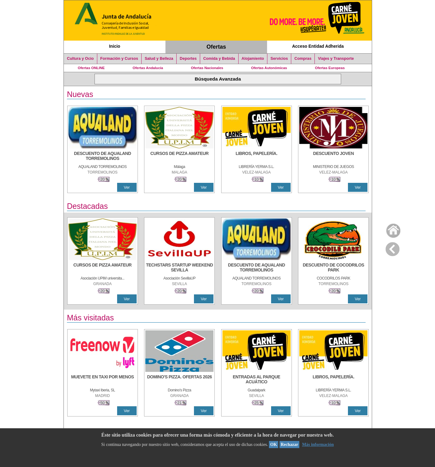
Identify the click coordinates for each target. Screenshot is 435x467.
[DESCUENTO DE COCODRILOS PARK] (333, 268)
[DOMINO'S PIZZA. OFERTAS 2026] (179, 380)
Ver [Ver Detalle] (127, 187)
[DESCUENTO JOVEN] (333, 156)
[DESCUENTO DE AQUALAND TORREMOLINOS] (102, 156)
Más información (318, 444)
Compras (302, 58)
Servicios (279, 58)
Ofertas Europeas (330, 68)
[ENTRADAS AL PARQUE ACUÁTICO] (256, 380)
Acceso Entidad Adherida (318, 46)
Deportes (188, 58)
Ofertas (216, 47)
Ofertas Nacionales (207, 68)
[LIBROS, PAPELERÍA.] (256, 156)
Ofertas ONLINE (91, 68)
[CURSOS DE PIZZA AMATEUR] (179, 156)
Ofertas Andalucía (148, 68)
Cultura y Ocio (80, 58)
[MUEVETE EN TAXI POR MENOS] (102, 380)
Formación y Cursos (119, 58)
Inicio (114, 46)
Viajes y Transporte (336, 58)
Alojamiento (253, 58)
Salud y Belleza (159, 58)
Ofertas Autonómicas (269, 68)
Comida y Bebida (219, 58)
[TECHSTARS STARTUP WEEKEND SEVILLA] (179, 268)
